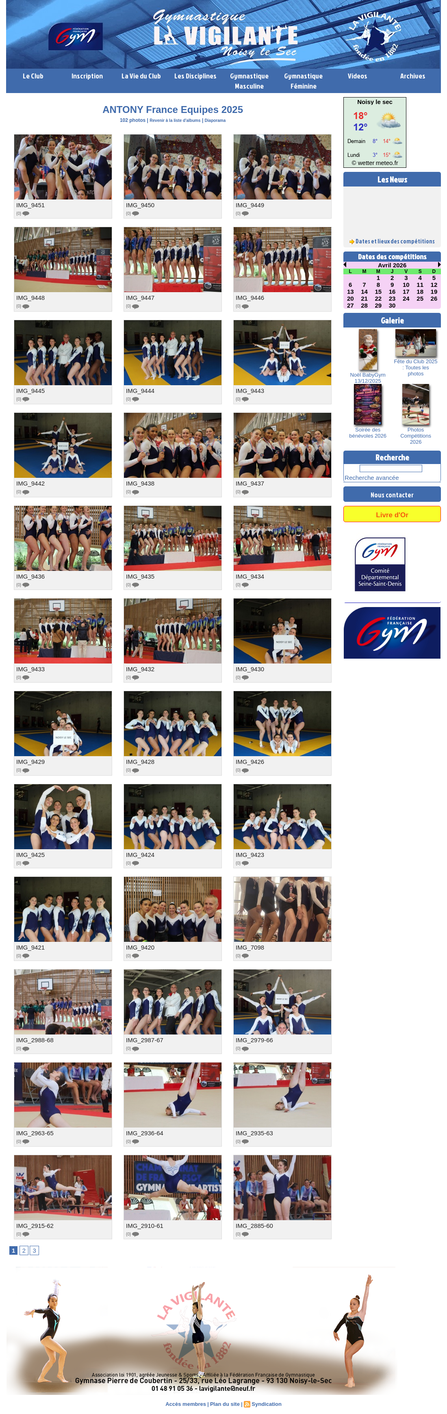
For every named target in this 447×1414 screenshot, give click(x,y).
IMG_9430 (249, 666)
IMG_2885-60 (253, 1219)
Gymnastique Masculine (249, 81)
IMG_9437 (249, 481)
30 (392, 303)
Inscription (87, 76)
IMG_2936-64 (143, 1127)
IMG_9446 (249, 297)
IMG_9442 (29, 481)
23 (392, 296)
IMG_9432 (139, 666)
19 (434, 290)
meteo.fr (383, 163)
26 (434, 296)
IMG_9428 (139, 758)
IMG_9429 (29, 758)
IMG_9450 (139, 205)
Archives (412, 76)
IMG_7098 (249, 942)
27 (350, 303)
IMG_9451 (29, 205)
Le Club (33, 76)
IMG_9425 (29, 850)
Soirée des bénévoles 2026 (368, 429)
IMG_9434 (249, 573)
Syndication (264, 1398)
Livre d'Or (392, 506)
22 (378, 296)
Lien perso (20, 1410)
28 (364, 303)
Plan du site (224, 1398)
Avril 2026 (392, 265)
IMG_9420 (139, 942)
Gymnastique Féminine (303, 81)
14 (364, 290)
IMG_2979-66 (253, 1035)
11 (420, 283)
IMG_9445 (29, 389)
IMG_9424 (139, 850)
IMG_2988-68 (33, 1035)
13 (350, 290)
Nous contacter (392, 486)
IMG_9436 (29, 573)
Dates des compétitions (392, 257)
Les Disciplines (195, 76)
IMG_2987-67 (143, 1035)
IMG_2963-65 (33, 1127)
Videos (357, 76)
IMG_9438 (139, 481)
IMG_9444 (139, 389)
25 (420, 296)
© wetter (366, 163)
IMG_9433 (29, 666)
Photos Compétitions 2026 (415, 429)
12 (434, 283)
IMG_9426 (249, 758)
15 (378, 290)
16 (392, 290)
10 (406, 283)
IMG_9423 (249, 850)
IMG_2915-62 (33, 1219)
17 (406, 290)
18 (420, 290)
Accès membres (188, 1398)
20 (350, 296)
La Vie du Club (141, 76)
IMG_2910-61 (143, 1219)
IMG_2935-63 (253, 1127)
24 (406, 296)
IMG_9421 (29, 942)
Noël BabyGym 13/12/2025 (368, 375)
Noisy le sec (374, 102)
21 (364, 296)
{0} (23, 213)
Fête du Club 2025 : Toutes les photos (415, 361)
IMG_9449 (249, 205)
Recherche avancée (364, 471)
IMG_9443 (249, 389)
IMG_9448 (29, 297)
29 (378, 303)
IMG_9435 (139, 573)
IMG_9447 (139, 297)
